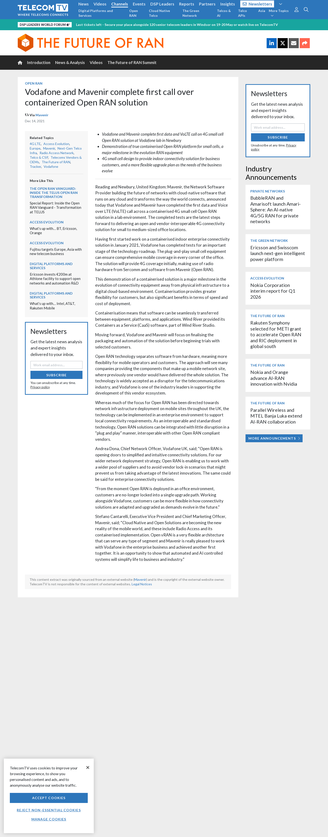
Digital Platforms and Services (95, 13)
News (83, 3)
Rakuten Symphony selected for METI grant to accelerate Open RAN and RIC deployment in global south (275, 334)
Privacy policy (40, 387)
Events (139, 3)
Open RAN (133, 13)
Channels (119, 3)
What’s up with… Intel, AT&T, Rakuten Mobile (52, 305)
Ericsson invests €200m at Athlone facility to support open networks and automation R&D (55, 278)
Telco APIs (242, 13)
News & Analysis (70, 62)
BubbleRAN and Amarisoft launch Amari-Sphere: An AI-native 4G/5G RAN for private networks (275, 209)
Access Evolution (56, 144)
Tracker (35, 166)
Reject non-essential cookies (49, 810)
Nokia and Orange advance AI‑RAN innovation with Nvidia (273, 378)
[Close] (87, 767)
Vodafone (51, 166)
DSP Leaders (162, 3)
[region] (49, 796)
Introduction (38, 62)
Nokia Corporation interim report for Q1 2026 (272, 291)
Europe (35, 148)
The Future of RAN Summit (132, 62)
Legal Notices (142, 584)
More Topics (279, 13)
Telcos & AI (224, 13)
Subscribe (56, 375)
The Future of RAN (56, 162)
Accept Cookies (49, 798)
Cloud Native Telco (159, 13)
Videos (100, 3)
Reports (186, 3)
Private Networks (267, 191)
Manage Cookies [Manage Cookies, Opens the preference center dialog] (48, 819)
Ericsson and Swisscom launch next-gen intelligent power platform (277, 253)
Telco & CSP (39, 157)
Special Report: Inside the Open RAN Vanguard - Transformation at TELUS (55, 207)
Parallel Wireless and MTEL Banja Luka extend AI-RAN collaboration (276, 415)
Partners (207, 3)
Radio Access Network (57, 153)
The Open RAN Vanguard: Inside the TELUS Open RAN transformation (54, 192)
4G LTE (35, 144)
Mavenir (41, 115)
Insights (227, 3)
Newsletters (257, 3)
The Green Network (190, 13)
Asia (261, 11)
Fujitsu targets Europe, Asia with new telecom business (56, 251)
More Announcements (274, 438)
